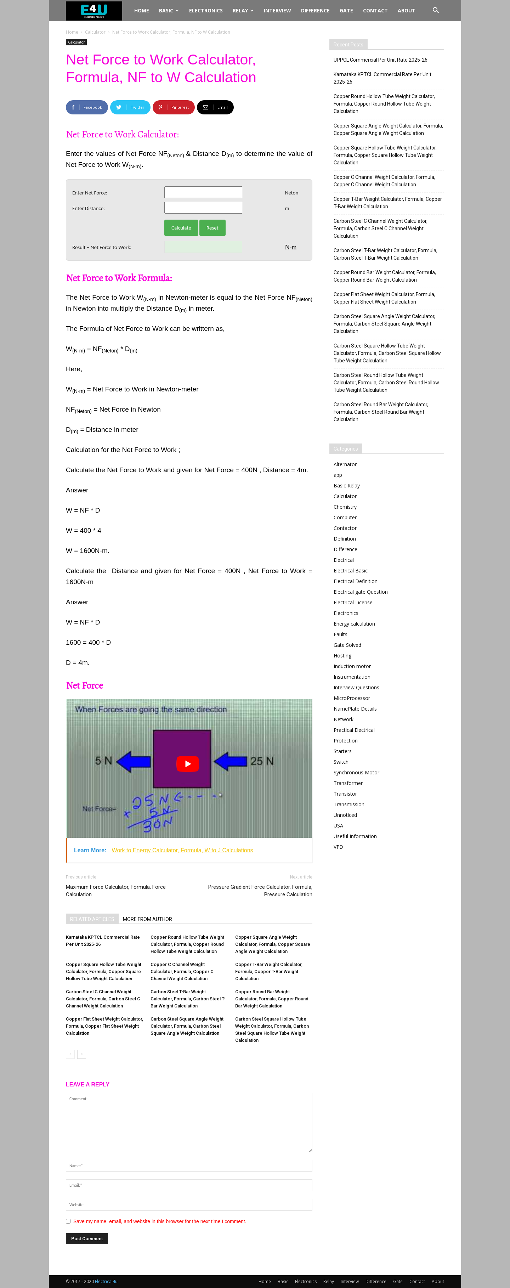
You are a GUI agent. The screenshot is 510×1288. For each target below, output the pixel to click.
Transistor (345, 793)
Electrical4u (106, 1281)
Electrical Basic (351, 570)
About (406, 10)
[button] (435, 11)
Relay (243, 10)
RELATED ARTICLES (92, 919)
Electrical (344, 560)
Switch (341, 761)
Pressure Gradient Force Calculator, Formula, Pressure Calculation (260, 891)
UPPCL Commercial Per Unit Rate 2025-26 (380, 60)
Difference (315, 10)
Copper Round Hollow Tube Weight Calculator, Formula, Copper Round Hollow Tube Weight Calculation (187, 944)
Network (343, 719)
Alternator (345, 464)
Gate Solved (347, 645)
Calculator (95, 32)
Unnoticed (345, 815)
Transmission (349, 804)
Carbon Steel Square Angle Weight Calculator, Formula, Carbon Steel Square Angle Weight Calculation (187, 1026)
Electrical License (353, 602)
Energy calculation (354, 623)
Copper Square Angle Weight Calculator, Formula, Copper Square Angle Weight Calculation (272, 944)
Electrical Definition (356, 581)
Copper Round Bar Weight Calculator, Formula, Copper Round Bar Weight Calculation (271, 999)
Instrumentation (352, 676)
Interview (277, 10)
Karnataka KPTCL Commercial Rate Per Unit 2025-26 (382, 78)
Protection (346, 740)
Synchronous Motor (356, 772)
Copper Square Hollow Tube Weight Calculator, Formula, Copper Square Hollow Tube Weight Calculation (103, 971)
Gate (346, 10)
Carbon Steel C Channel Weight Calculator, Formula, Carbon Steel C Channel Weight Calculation (103, 999)
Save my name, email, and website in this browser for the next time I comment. (159, 1221)
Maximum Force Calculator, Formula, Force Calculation (116, 891)
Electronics (206, 10)
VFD (338, 846)
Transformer (348, 783)
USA (338, 825)
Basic (169, 10)
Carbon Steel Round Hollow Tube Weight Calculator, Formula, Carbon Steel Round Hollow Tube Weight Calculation (386, 382)
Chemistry (345, 506)
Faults (340, 634)
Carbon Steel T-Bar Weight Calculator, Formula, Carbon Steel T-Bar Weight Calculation (188, 999)
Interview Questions (356, 687)
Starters (343, 751)
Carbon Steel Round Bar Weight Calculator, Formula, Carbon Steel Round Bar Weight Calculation (381, 412)
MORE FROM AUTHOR (147, 919)
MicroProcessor (352, 698)
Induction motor (352, 666)
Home (141, 10)
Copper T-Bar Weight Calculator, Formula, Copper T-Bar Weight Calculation (268, 971)
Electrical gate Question (361, 591)
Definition (345, 538)
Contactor (345, 528)
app (338, 474)
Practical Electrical (354, 730)
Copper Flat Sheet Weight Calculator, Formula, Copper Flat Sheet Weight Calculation (104, 1026)
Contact (375, 10)
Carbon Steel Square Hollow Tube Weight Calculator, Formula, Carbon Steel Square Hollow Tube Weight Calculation (387, 353)
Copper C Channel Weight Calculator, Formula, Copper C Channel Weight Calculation (182, 971)
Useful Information (355, 836)
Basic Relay (347, 485)
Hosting (342, 655)
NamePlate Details (355, 708)
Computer (345, 517)
